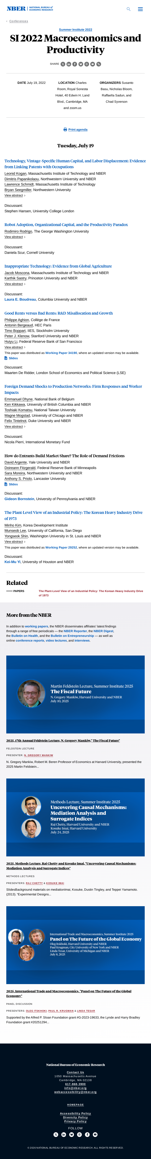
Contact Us (75, 1072)
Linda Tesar (86, 1010)
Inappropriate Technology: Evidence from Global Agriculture (58, 266)
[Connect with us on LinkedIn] (63, 1134)
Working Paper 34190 (61, 353)
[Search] (128, 9)
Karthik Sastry (15, 278)
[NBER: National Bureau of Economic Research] (33, 9)
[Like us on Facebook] (87, 1134)
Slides (13, 358)
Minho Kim (13, 525)
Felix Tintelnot (15, 421)
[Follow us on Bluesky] (71, 1134)
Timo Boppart (15, 331)
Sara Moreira (15, 473)
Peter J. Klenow (17, 336)
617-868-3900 (75, 1084)
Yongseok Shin (16, 536)
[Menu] (140, 9)
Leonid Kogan (15, 173)
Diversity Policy (75, 1117)
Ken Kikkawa (15, 404)
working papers (36, 626)
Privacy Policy (75, 1121)
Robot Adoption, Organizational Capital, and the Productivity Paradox (66, 224)
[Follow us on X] (55, 1134)
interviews (82, 640)
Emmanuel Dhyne (19, 399)
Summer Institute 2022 (75, 29)
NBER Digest (103, 631)
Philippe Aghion (17, 320)
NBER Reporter (75, 631)
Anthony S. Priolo (18, 479)
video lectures (56, 640)
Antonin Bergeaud (19, 325)
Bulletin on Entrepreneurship (72, 635)
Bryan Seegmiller (18, 190)
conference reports (30, 640)
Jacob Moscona (17, 273)
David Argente (16, 462)
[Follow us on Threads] (79, 1134)
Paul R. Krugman (61, 1010)
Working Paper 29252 (61, 547)
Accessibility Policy (75, 1113)
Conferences (18, 21)
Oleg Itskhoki (36, 1010)
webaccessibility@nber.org (75, 1091)
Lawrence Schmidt (19, 184)
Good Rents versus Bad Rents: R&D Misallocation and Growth (59, 313)
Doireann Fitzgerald (20, 468)
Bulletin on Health (24, 635)
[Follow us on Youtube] (95, 1134)
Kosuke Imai (55, 883)
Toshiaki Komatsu (18, 410)
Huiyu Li (11, 341)
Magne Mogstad (17, 415)
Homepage (75, 1104)
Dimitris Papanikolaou (22, 179)
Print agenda (77, 129)
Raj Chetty (34, 883)
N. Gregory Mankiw (38, 755)
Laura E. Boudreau (20, 299)
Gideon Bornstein (19, 499)
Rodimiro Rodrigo (18, 231)
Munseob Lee (15, 530)
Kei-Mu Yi (12, 562)
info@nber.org (75, 1088)
